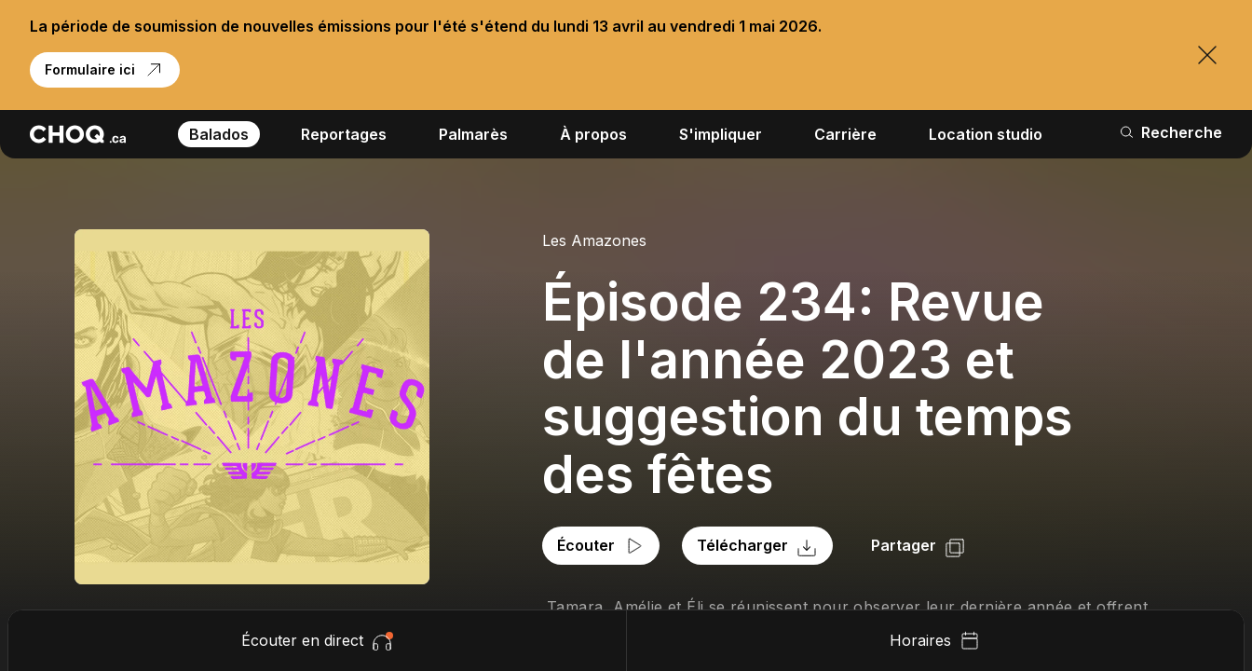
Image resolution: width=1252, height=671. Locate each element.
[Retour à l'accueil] (78, 134)
